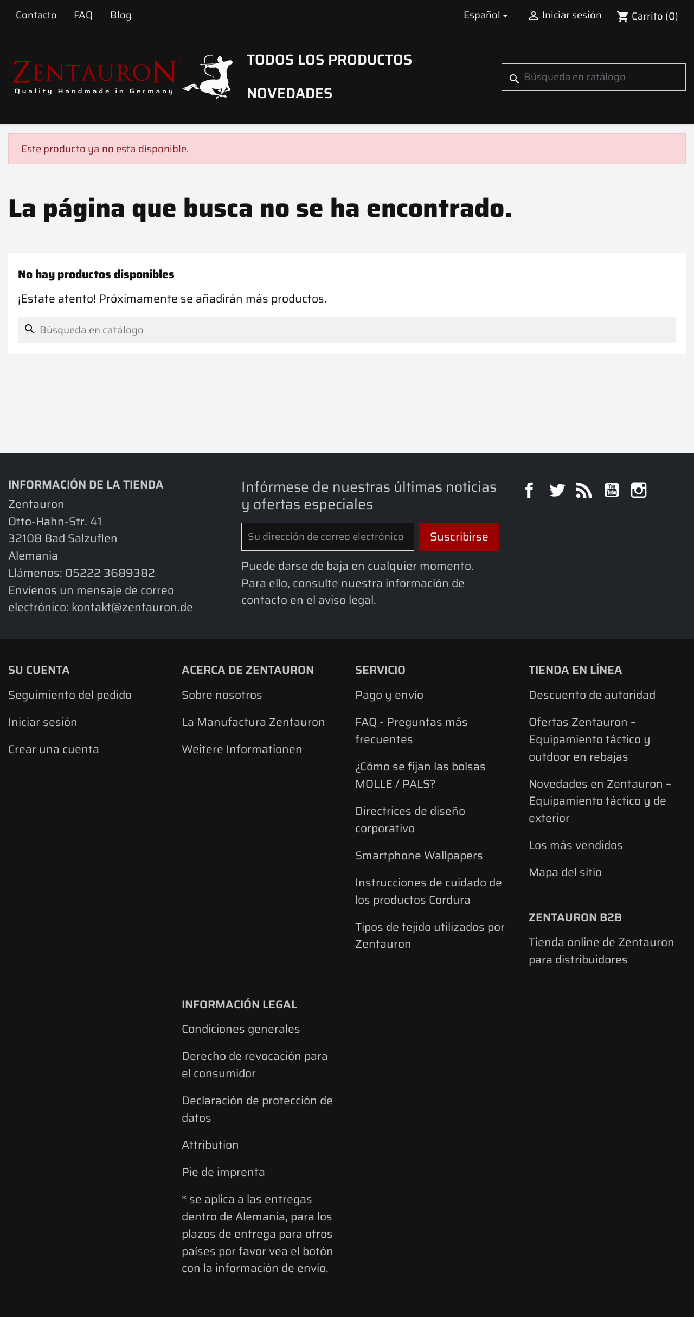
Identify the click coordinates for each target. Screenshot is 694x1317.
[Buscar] (594, 77)
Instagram (640, 491)
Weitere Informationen (242, 749)
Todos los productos (329, 59)
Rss (585, 491)
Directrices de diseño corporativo (410, 819)
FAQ (83, 15)
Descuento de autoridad (592, 695)
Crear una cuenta (53, 749)
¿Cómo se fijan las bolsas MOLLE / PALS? (420, 775)
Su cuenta (39, 670)
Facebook (530, 491)
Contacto (36, 15)
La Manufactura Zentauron (253, 722)
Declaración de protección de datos (257, 1109)
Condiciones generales (241, 1029)
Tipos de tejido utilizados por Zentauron (430, 935)
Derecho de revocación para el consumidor (255, 1064)
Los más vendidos (576, 845)
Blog (121, 15)
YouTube (613, 491)
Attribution (210, 1145)
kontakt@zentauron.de (132, 607)
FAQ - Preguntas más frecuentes (411, 730)
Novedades (289, 93)
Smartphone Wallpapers (419, 855)
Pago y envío (389, 695)
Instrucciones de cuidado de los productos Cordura (428, 891)
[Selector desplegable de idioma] (487, 15)
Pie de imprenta (223, 1172)
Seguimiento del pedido (70, 695)
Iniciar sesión (43, 722)
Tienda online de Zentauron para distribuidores (601, 950)
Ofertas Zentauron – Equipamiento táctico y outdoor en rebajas (590, 739)
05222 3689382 (110, 573)
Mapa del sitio (565, 872)
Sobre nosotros (222, 695)
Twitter (558, 491)
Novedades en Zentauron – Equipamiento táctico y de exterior (600, 801)
